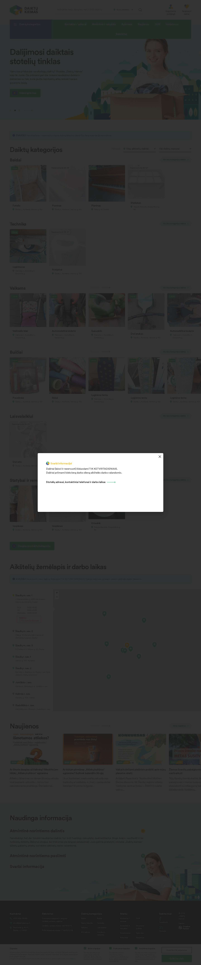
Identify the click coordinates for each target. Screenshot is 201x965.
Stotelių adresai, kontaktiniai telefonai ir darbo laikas (76, 481)
